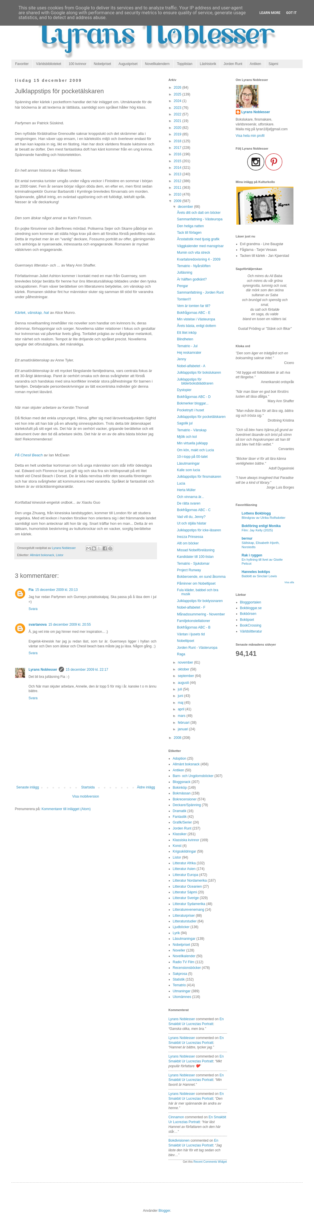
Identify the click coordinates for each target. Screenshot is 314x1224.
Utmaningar (181, 991)
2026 (178, 88)
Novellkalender (184, 956)
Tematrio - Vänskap (191, 430)
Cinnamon (176, 1117)
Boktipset (247, 620)
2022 (178, 114)
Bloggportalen (250, 602)
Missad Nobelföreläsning (195, 550)
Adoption (179, 759)
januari (183, 729)
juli (180, 689)
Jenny (181, 359)
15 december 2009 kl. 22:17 (87, 670)
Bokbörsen (248, 614)
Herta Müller (186, 490)
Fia (31, 590)
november (186, 662)
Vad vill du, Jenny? (191, 517)
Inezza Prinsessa (190, 537)
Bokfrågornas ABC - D (194, 397)
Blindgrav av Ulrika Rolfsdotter (263, 517)
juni (181, 696)
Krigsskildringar (184, 851)
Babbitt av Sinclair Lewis (259, 576)
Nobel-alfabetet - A (191, 366)
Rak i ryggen (252, 555)
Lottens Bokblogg (256, 513)
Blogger (164, 1211)
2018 (178, 141)
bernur (247, 538)
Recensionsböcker (187, 968)
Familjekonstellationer (193, 621)
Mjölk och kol (187, 437)
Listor (59, 555)
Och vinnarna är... (190, 497)
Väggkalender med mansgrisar (200, 246)
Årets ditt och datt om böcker (199, 213)
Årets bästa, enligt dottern (196, 326)
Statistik (179, 979)
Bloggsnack (181, 782)
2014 (178, 168)
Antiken (255, 64)
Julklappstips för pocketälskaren (201, 417)
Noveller (179, 950)
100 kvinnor (77, 64)
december (186, 207)
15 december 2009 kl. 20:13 (56, 590)
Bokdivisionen (179, 1140)
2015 (178, 161)
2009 (178, 201)
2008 (178, 738)
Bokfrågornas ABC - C (194, 510)
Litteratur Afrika (184, 863)
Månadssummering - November (201, 614)
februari (184, 723)
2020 (178, 128)
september (186, 676)
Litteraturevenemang (188, 910)
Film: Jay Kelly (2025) (257, 530)
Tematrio (179, 985)
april (181, 709)
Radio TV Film (183, 962)
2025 (178, 94)
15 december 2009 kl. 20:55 (69, 625)
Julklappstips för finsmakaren (199, 477)
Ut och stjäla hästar (191, 523)
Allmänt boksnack (42, 555)
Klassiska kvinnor (186, 840)
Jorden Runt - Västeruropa (197, 648)
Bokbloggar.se (251, 608)
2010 (178, 194)
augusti (184, 683)
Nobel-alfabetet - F (191, 607)
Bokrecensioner (184, 799)
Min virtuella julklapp (192, 443)
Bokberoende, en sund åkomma (201, 577)
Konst (177, 846)
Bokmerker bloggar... (193, 403)
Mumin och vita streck (193, 253)
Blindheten (185, 339)
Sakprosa (180, 974)
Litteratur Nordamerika (190, 881)
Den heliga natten (190, 226)
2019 (178, 134)
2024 (178, 101)
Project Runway (189, 570)
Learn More (270, 13)
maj (181, 703)
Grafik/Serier (182, 822)
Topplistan (184, 64)
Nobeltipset (185, 641)
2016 (178, 154)
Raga (181, 654)
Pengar (182, 286)
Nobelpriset (102, 64)
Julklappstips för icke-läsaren (199, 530)
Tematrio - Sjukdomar (193, 564)
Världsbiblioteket (48, 64)
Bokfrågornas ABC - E (193, 313)
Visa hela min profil (250, 136)
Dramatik (179, 811)
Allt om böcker (188, 543)
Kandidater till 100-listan (195, 557)
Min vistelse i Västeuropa (196, 319)
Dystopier (184, 390)
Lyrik (176, 933)
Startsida (87, 787)
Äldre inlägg (146, 787)
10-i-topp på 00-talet (192, 457)
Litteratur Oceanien (187, 886)
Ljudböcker (181, 927)
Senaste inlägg (27, 787)
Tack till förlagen (189, 233)
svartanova (38, 625)
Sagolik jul (185, 423)
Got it (291, 13)
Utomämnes (182, 997)
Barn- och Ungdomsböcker (193, 776)
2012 (178, 181)
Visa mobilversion (85, 796)
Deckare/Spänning (187, 805)
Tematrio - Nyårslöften (193, 266)
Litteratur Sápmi (185, 892)
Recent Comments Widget (210, 1161)
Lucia (181, 483)
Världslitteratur (251, 631)
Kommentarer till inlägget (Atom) (65, 809)
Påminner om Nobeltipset (196, 583)
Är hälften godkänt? (192, 279)
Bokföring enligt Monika (261, 526)
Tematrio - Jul (187, 346)
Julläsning (184, 273)
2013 (178, 174)
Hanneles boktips (256, 572)
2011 (178, 188)
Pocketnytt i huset (190, 410)
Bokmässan (182, 793)
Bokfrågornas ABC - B (193, 627)
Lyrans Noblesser (43, 670)
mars (182, 716)
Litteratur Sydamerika (189, 904)
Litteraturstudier (184, 921)
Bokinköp (180, 788)
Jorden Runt (233, 64)
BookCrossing (250, 625)
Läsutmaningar (188, 463)
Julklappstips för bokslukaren (199, 373)
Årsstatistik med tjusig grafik (198, 239)
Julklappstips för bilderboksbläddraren (195, 381)
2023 (178, 108)
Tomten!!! (184, 299)
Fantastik (180, 817)
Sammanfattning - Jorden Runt (200, 292)
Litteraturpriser (184, 916)
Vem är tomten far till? (193, 306)
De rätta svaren (188, 503)
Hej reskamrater (189, 353)
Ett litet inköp (187, 333)
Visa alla (289, 582)
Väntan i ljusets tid (191, 634)
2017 (178, 148)
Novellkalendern (157, 64)
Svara (33, 609)
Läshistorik (208, 64)
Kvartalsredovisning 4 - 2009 (198, 259)
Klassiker (180, 834)
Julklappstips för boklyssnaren (200, 601)
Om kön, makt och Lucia (195, 450)
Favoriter (22, 64)
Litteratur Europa (185, 875)
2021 (178, 121)
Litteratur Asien (184, 869)
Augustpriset (128, 64)
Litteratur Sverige (186, 898)
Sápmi (273, 64)
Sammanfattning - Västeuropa (199, 219)
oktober (184, 669)
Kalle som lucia (188, 470)
